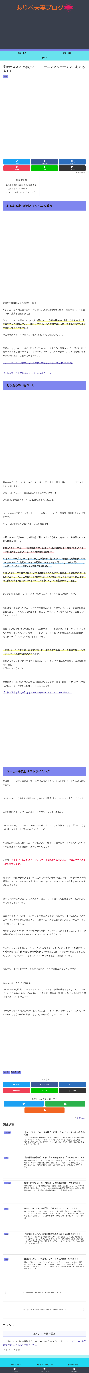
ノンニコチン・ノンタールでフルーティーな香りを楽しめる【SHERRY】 (38, 363)
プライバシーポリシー (44, 1365)
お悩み (6, 1073)
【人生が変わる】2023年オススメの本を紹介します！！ (29, 374)
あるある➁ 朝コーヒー (18, 189)
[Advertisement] (44, 32)
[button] (44, 374)
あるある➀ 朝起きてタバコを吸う (23, 185)
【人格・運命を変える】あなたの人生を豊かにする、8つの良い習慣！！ (37, 693)
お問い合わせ (73, 1365)
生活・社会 (15, 1073)
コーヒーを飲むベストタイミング (22, 193)
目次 (19, 180)
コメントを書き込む (44, 1334)
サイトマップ (16, 1365)
